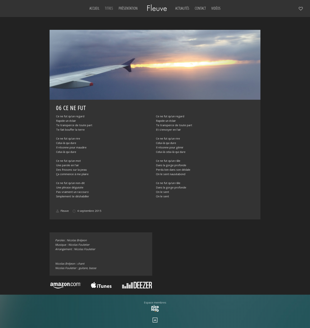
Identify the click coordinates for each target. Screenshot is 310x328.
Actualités (182, 8)
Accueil (94, 8)
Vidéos (215, 8)
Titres (109, 8)
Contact (200, 8)
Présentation (128, 8)
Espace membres (155, 302)
